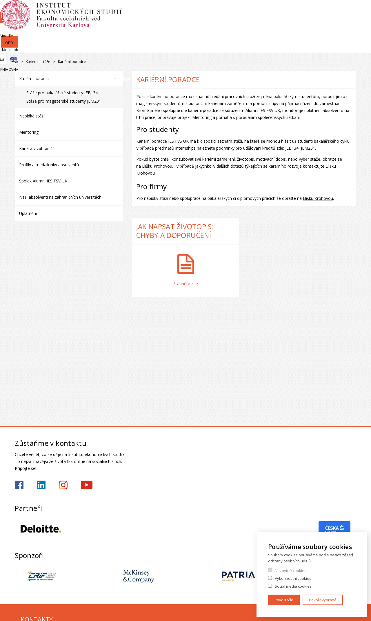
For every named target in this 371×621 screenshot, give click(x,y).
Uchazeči (138, 47)
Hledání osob (344, 10)
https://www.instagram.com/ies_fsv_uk (63, 485)
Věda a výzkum (259, 47)
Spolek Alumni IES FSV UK (43, 181)
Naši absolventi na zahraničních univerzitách (60, 197)
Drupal (16, 62)
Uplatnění (28, 213)
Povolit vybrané (323, 599)
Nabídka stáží (31, 116)
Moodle (302, 10)
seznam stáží (229, 141)
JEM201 (308, 148)
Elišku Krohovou (157, 166)
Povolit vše (283, 599)
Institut (32, 47)
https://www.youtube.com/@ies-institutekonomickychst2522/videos (86, 485)
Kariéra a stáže (331, 47)
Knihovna (347, 30)
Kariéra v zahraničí (36, 148)
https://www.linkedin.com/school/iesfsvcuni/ (41, 485)
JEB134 (292, 148)
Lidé (84, 47)
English (351, 21)
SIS (284, 10)
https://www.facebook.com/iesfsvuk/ (19, 485)
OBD (321, 10)
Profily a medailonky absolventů (49, 164)
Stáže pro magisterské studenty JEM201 (63, 101)
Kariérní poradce (34, 78)
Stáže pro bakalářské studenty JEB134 (62, 92)
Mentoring (29, 132)
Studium (195, 47)
